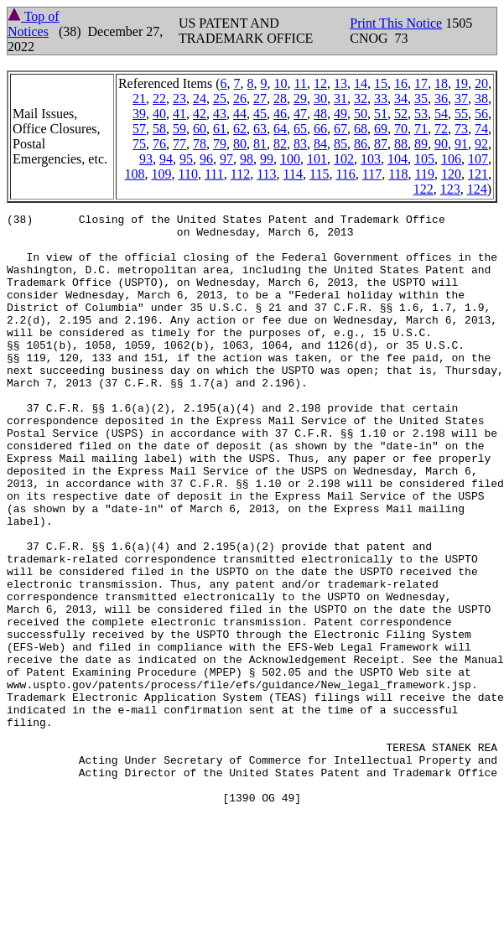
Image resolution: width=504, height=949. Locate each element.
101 (317, 159)
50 (360, 113)
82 (280, 144)
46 (280, 113)
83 (300, 144)
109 (162, 174)
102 (344, 159)
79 (219, 144)
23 (179, 98)
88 (401, 144)
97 (226, 159)
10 (281, 83)
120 (451, 174)
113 (266, 174)
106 (451, 159)
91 (461, 144)
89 (421, 144)
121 (478, 174)
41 (179, 113)
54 (441, 113)
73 (461, 129)
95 (186, 159)
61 (219, 129)
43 (219, 113)
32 (360, 98)
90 (441, 144)
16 (401, 83)
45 (260, 113)
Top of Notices (34, 24)
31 (340, 98)
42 (199, 113)
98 (246, 159)
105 (424, 159)
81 (260, 144)
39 (139, 113)
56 (481, 113)
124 (477, 189)
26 (240, 98)
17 (421, 83)
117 (372, 174)
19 (461, 83)
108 (135, 174)
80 (240, 144)
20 (481, 83)
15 (380, 83)
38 (481, 98)
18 (441, 83)
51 (380, 113)
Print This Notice (396, 23)
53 (421, 113)
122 (423, 189)
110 (188, 174)
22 (159, 98)
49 (340, 113)
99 (266, 159)
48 (320, 113)
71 (421, 129)
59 (179, 129)
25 (219, 98)
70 (401, 129)
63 (260, 129)
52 (401, 113)
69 (380, 129)
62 (240, 129)
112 (240, 174)
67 (340, 129)
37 (461, 98)
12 (320, 83)
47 (300, 113)
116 (345, 174)
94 (166, 159)
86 (360, 144)
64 (280, 129)
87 (380, 144)
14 (360, 83)
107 (478, 159)
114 (293, 174)
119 (424, 174)
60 (199, 129)
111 (214, 174)
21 (139, 98)
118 (398, 174)
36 (441, 98)
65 (300, 129)
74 (481, 129)
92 (481, 144)
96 (206, 159)
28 (280, 98)
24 (199, 98)
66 (320, 129)
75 (139, 144)
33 (380, 98)
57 (139, 129)
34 (401, 98)
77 (179, 144)
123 (450, 189)
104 (397, 159)
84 (320, 144)
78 (199, 144)
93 (146, 159)
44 (240, 113)
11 (300, 83)
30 (320, 98)
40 (159, 113)
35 (421, 98)
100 (290, 159)
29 (300, 98)
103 (371, 159)
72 (441, 129)
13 (340, 83)
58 (159, 129)
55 (461, 113)
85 (340, 144)
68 (360, 129)
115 (319, 174)
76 (159, 144)
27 (260, 98)
